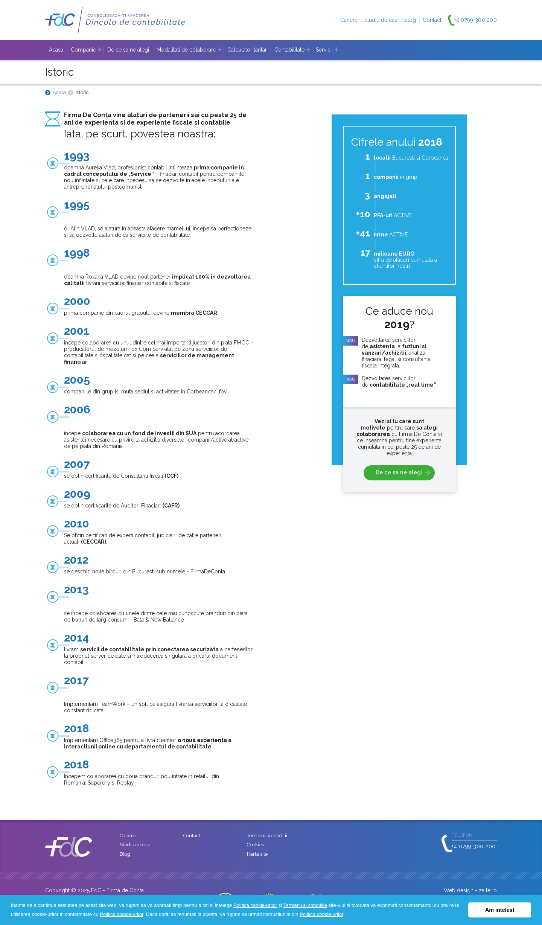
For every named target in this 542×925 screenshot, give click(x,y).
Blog (410, 20)
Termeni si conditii (267, 835)
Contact (432, 20)
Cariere (349, 20)
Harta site (257, 854)
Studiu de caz (380, 20)
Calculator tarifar (247, 50)
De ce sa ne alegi (128, 50)
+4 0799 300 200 (475, 20)
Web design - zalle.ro (470, 890)
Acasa (56, 50)
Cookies (255, 844)
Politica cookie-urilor (255, 905)
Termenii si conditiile (305, 905)
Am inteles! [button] (500, 910)
